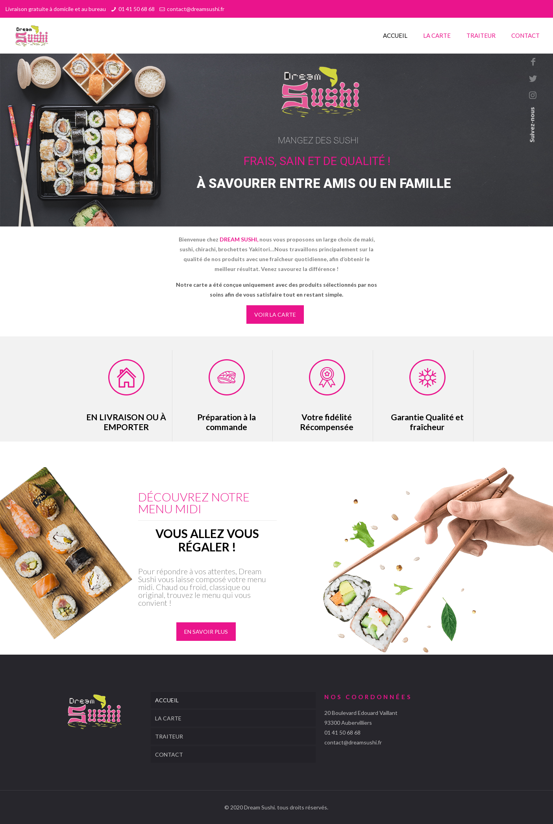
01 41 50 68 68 (136, 9)
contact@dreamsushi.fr (195, 9)
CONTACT (169, 754)
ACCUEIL (167, 700)
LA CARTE (168, 718)
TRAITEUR (169, 736)
